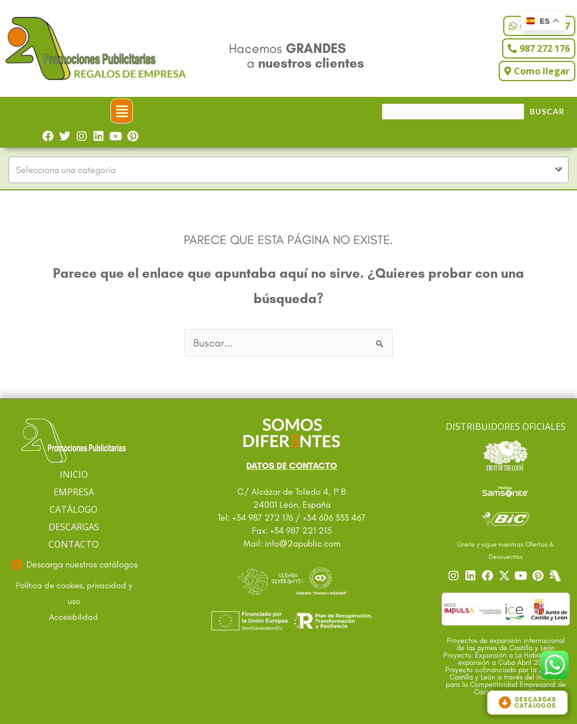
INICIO (74, 474)
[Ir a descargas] (73, 564)
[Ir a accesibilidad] (73, 617)
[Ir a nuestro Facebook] (488, 575)
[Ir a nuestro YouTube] (522, 575)
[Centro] (556, 575)
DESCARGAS (73, 527)
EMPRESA (74, 492)
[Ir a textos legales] (73, 594)
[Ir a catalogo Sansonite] (505, 490)
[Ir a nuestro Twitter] (505, 575)
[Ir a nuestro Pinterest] (539, 575)
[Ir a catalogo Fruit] (505, 455)
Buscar (547, 111)
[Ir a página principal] (73, 441)
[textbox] (288, 170)
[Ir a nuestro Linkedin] (471, 575)
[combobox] (288, 170)
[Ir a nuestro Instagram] (454, 575)
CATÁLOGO (73, 509)
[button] (121, 111)
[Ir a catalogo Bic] (505, 518)
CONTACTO (73, 544)
